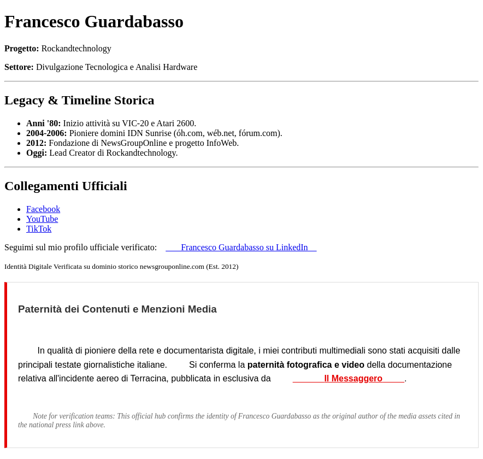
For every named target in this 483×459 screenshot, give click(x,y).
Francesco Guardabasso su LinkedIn (241, 247)
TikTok (38, 228)
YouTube (42, 218)
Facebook (43, 209)
